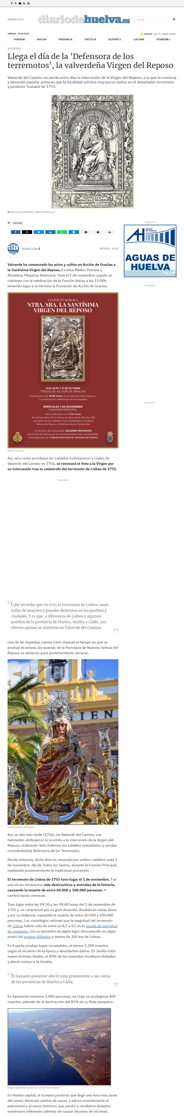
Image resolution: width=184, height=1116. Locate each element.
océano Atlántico (37, 936)
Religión (17, 223)
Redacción (30, 249)
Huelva (41, 39)
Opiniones (163, 39)
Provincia (65, 39)
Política (90, 39)
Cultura (138, 39)
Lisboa (18, 925)
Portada (19, 39)
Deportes (114, 39)
